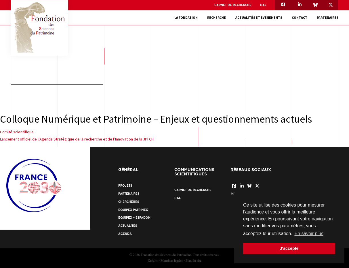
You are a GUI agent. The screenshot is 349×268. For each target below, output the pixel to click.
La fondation (186, 17)
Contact (299, 17)
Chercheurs (128, 201)
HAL (263, 5)
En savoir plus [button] (308, 233)
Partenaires (327, 17)
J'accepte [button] (289, 248)
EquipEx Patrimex (133, 209)
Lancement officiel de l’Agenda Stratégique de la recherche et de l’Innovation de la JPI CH (77, 139)
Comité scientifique (17, 131)
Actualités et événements (258, 17)
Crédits (153, 261)
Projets (125, 185)
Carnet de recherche (232, 5)
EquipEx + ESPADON (134, 217)
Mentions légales (172, 261)
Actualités (127, 225)
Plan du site (193, 261)
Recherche (216, 17)
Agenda (125, 233)
